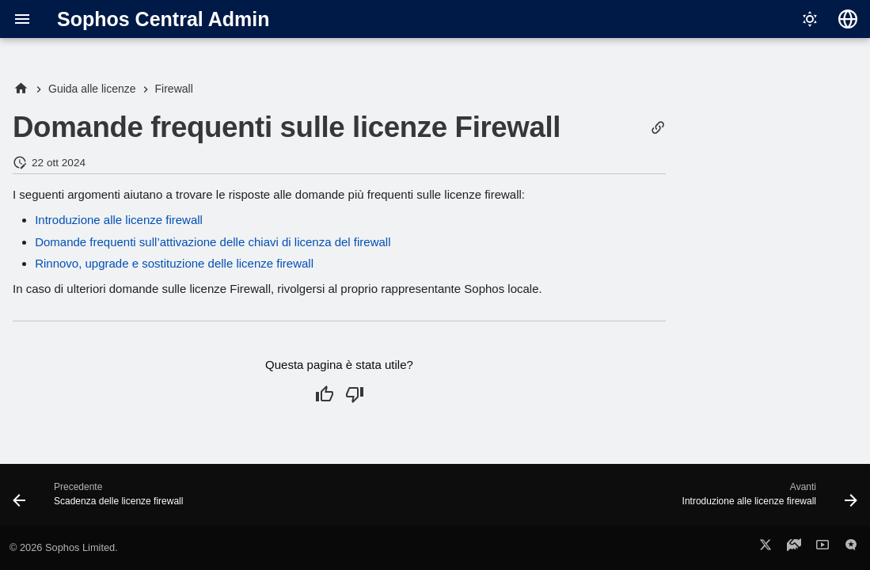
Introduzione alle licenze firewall (119, 219)
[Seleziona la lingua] (848, 19)
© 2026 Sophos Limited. (63, 547)
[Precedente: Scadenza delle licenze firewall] (101, 499)
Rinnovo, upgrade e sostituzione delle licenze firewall (174, 263)
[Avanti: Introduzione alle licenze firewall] (766, 499)
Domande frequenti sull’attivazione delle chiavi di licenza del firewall (212, 242)
